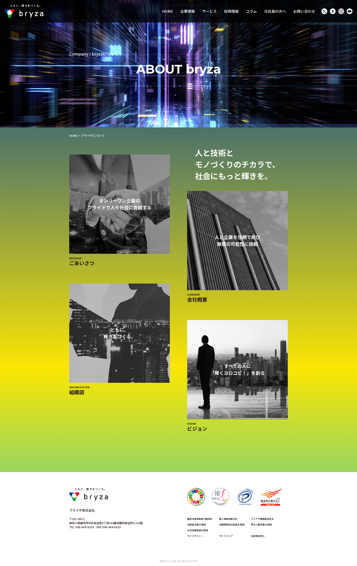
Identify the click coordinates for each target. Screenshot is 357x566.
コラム (251, 11)
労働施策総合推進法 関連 (232, 524)
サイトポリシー (195, 536)
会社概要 (197, 299)
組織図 (76, 392)
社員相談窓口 (258, 536)
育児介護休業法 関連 (261, 524)
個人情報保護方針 (228, 518)
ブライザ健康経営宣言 (262, 518)
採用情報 (231, 11)
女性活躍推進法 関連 (197, 530)
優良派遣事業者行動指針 (199, 518)
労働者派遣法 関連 (196, 524)
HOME (167, 11)
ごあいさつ (81, 263)
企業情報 (187, 11)
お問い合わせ (304, 11)
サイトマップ (226, 536)
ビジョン (197, 428)
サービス (209, 11)
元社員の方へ (275, 11)
